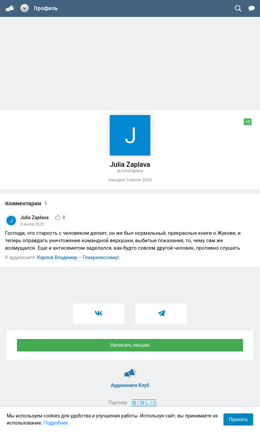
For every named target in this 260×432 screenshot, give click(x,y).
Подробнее (56, 423)
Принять (238, 419)
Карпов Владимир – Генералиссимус (78, 257)
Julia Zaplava (35, 217)
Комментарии (26, 203)
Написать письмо (130, 345)
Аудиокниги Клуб (130, 370)
